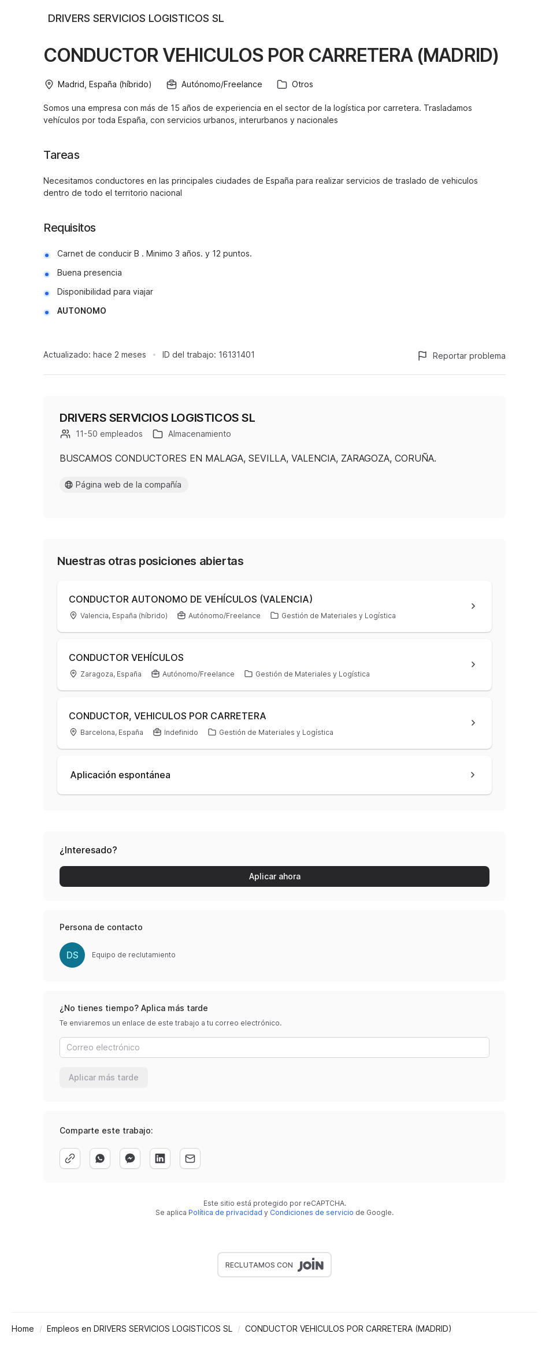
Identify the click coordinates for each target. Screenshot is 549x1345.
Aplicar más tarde (104, 1077)
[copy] (70, 1158)
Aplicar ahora (275, 876)
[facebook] (130, 1158)
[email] (190, 1158)
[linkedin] (160, 1158)
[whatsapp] (100, 1158)
